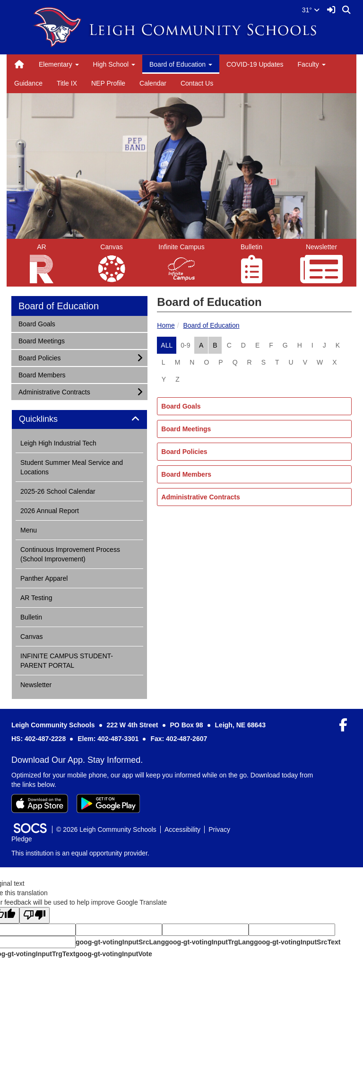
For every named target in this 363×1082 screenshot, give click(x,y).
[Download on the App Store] (39, 803)
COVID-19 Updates (255, 64)
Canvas (31, 636)
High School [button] (114, 64)
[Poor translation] (34, 915)
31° (311, 10)
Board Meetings (186, 429)
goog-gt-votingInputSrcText (297, 942)
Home (165, 325)
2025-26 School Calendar (57, 491)
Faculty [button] (312, 64)
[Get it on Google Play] (108, 803)
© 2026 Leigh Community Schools (106, 829)
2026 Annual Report (49, 511)
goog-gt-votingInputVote (113, 954)
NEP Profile (108, 83)
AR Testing (36, 598)
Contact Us (197, 83)
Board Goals (180, 406)
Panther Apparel (44, 578)
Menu (28, 530)
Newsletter (36, 685)
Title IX (67, 83)
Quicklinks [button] (49, 419)
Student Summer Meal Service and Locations (71, 467)
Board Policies (184, 451)
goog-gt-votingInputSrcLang (120, 942)
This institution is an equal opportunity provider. (80, 853)
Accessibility (182, 829)
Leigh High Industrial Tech (58, 443)
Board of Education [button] (180, 64)
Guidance (28, 83)
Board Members (186, 474)
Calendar (152, 83)
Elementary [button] (59, 64)
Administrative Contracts (200, 497)
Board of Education (211, 325)
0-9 (185, 345)
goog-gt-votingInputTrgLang (209, 942)
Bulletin (31, 617)
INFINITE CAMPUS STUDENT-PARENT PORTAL (66, 660)
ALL (167, 345)
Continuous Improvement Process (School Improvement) (70, 554)
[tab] (79, 419)
